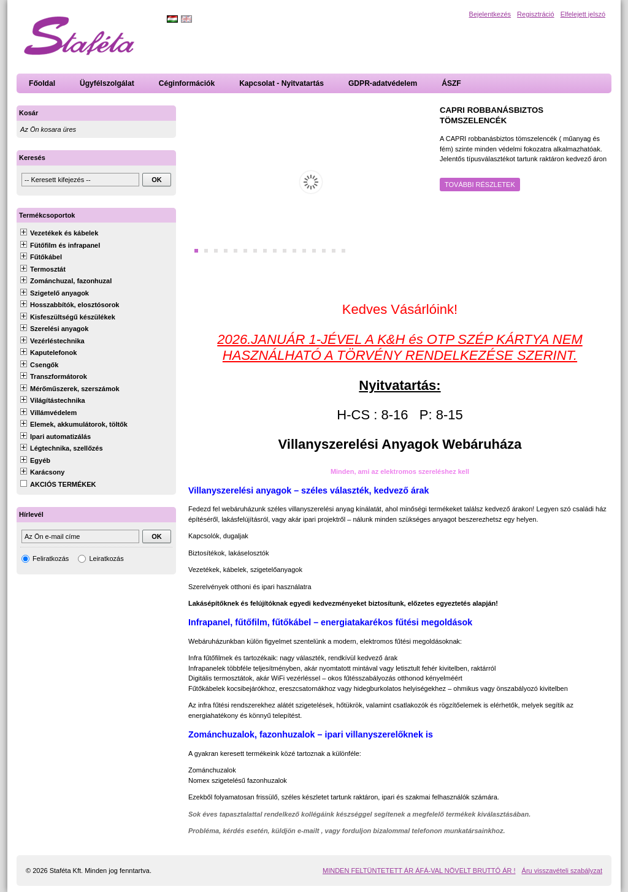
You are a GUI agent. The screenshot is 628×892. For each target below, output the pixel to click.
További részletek (480, 184)
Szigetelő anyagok (59, 293)
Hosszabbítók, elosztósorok (74, 304)
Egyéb (40, 460)
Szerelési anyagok (59, 328)
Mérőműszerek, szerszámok (75, 388)
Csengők (44, 364)
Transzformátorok (58, 376)
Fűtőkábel (46, 257)
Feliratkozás (51, 558)
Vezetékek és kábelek (64, 233)
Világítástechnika (57, 400)
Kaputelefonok (53, 352)
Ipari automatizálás (60, 436)
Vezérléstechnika (57, 341)
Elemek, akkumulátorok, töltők (79, 424)
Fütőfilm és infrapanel (65, 245)
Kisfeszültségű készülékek (72, 317)
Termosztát (48, 269)
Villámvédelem (53, 412)
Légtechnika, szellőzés (66, 448)
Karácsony (47, 472)
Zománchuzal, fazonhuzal (71, 280)
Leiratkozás (106, 558)
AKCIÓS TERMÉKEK (63, 484)
